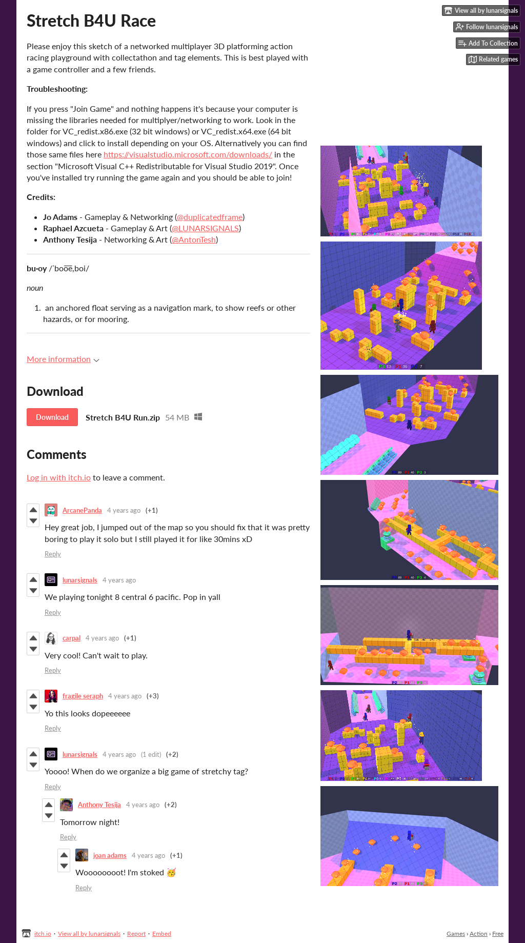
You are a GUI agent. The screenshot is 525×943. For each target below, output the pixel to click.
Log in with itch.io (59, 477)
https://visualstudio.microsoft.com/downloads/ (188, 154)
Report (136, 933)
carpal (71, 638)
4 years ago (123, 510)
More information (63, 359)
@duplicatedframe (210, 217)
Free (497, 933)
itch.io (42, 933)
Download (52, 417)
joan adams (110, 855)
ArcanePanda (82, 510)
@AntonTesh (194, 239)
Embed (161, 933)
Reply (53, 554)
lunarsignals (80, 580)
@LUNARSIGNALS (205, 228)
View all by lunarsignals (89, 933)
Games (456, 933)
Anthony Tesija (99, 804)
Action (479, 933)
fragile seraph (83, 696)
